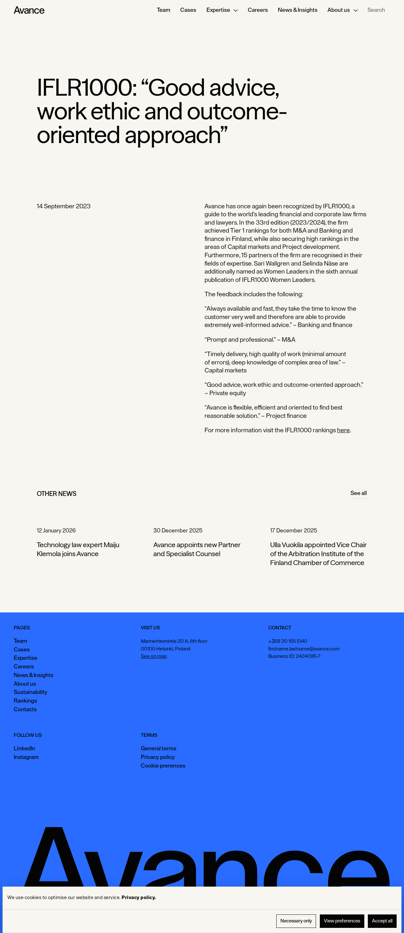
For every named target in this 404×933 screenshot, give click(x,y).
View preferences (342, 921)
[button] (222, 10)
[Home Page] (29, 10)
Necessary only (296, 921)
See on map (154, 656)
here (343, 430)
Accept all (382, 921)
